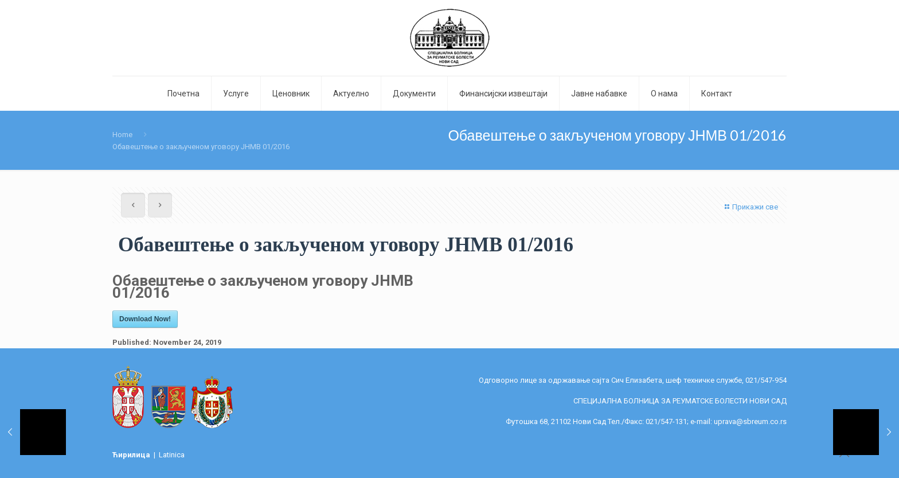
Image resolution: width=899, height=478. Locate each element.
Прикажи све (750, 207)
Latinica (172, 454)
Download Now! (145, 319)
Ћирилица (132, 454)
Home (122, 134)
